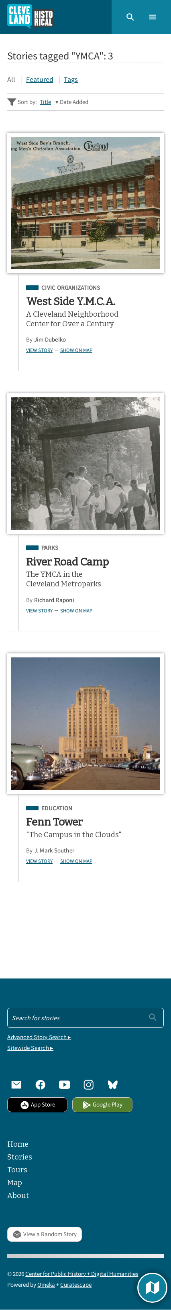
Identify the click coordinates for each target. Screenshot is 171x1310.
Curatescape (76, 1284)
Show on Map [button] (76, 350)
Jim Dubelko (50, 339)
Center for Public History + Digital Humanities (81, 1273)
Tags (71, 79)
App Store (37, 1104)
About (18, 1195)
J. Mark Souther (54, 850)
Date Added (74, 102)
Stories (19, 1157)
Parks (49, 547)
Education (56, 808)
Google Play (102, 1104)
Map (14, 1182)
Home (17, 1144)
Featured (39, 79)
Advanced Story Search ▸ (39, 1037)
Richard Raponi (54, 600)
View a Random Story (44, 1234)
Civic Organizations (70, 287)
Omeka (46, 1284)
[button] (130, 17)
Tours (17, 1170)
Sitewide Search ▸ (30, 1048)
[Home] (30, 17)
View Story (39, 350)
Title (45, 102)
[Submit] (153, 1017)
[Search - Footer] (85, 1018)
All (11, 79)
